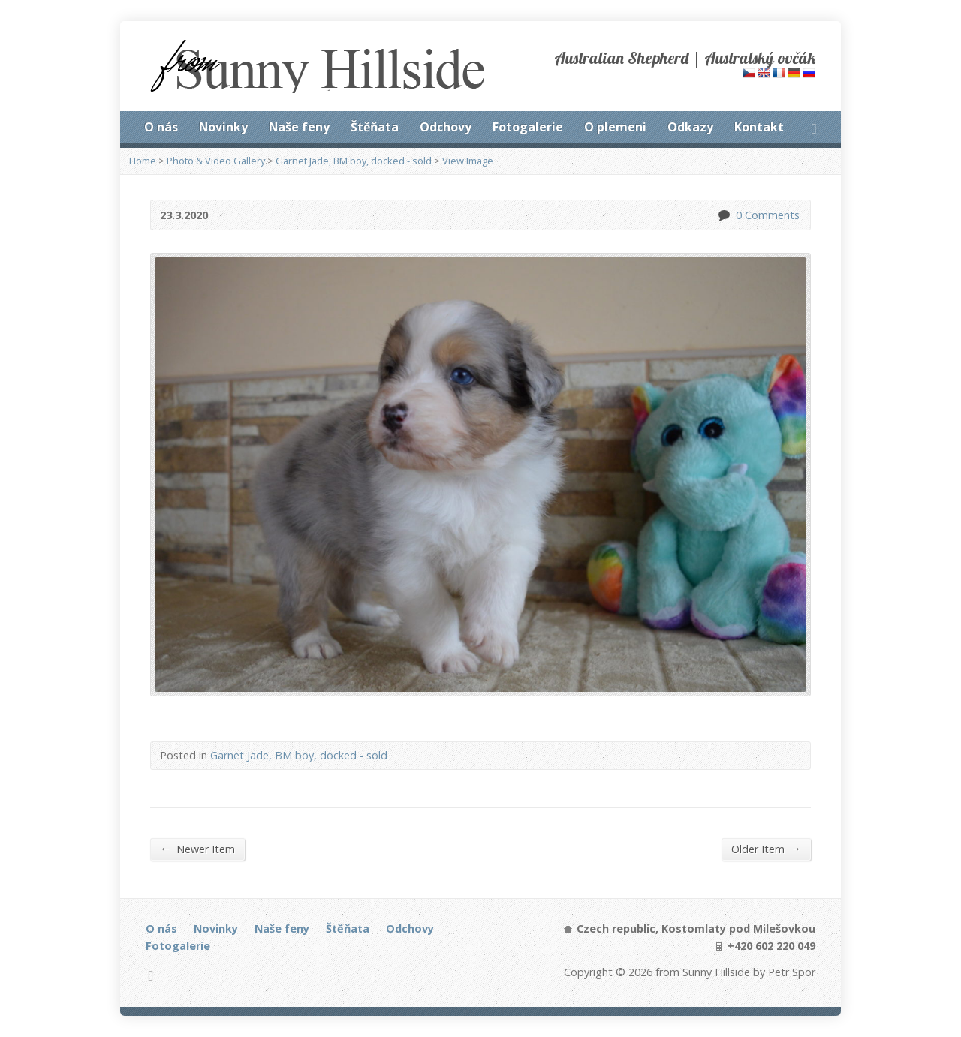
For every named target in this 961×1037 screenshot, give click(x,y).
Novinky (223, 127)
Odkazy (690, 127)
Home (142, 160)
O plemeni (615, 127)
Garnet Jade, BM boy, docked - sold (354, 160)
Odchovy (445, 127)
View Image (467, 160)
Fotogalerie (528, 127)
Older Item (766, 848)
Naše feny (299, 127)
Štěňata (375, 127)
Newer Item (197, 848)
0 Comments (723, 215)
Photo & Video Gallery (216, 160)
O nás (161, 127)
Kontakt (759, 127)
